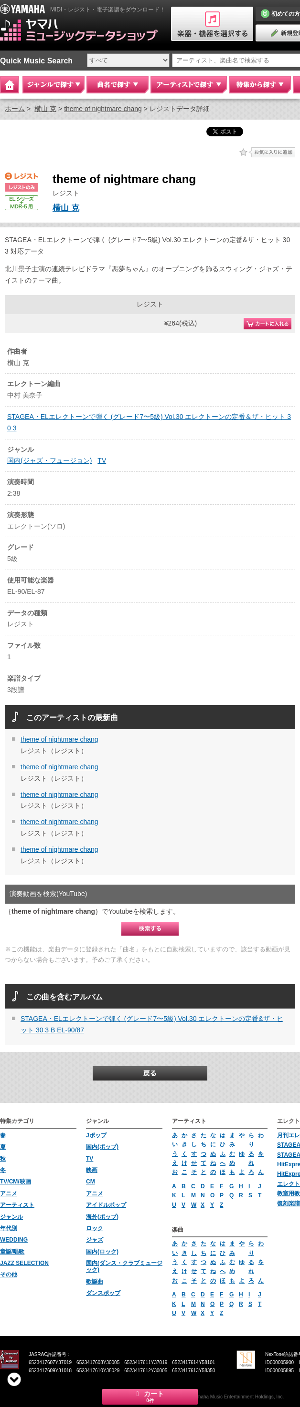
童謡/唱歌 (12, 1251)
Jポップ (96, 1135)
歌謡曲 (94, 1281)
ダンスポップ (103, 1293)
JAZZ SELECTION (24, 1263)
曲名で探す (117, 84)
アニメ (8, 1193)
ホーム (15, 108)
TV (101, 460)
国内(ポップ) (102, 1146)
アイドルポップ (106, 1205)
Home (9, 84)
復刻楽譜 (288, 1203)
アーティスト (17, 1205)
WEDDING (14, 1239)
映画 (91, 1170)
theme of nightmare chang (103, 108)
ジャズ (94, 1239)
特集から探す (260, 84)
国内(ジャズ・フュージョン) (49, 460)
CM (90, 1181)
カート (150, 1396)
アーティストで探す (188, 84)
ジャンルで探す (53, 84)
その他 (8, 1274)
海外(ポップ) (102, 1216)
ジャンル (11, 1216)
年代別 (8, 1228)
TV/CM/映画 (15, 1181)
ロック (94, 1228)
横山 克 (45, 108)
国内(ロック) (102, 1251)
